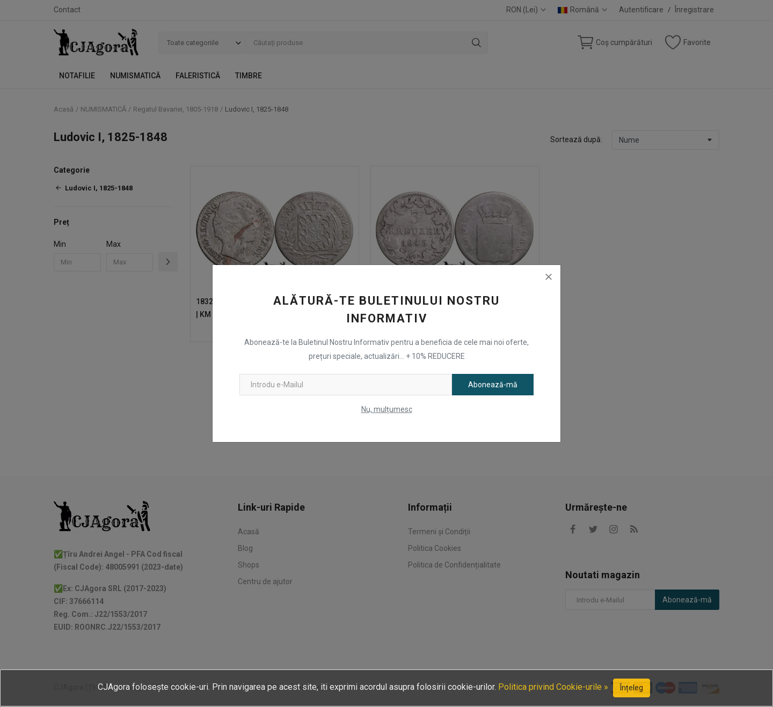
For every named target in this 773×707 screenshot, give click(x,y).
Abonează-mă (492, 384)
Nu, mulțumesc (386, 409)
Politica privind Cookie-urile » (553, 687)
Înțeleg (631, 687)
